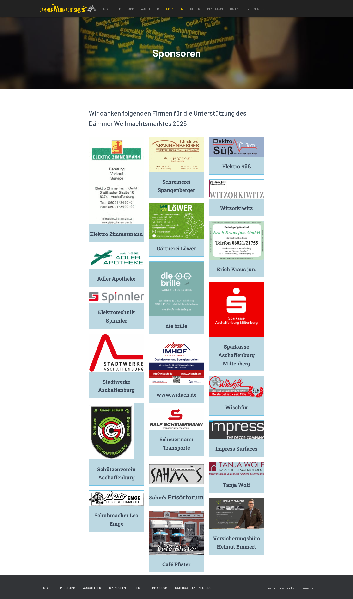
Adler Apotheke (116, 278)
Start (107, 8)
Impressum (215, 8)
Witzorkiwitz (236, 208)
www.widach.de (176, 394)
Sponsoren (174, 8)
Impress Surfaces (236, 448)
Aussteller (150, 8)
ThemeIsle (306, 588)
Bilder (195, 8)
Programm (126, 8)
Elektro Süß (236, 166)
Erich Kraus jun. (236, 269)
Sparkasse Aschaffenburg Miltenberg (236, 355)
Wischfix (236, 407)
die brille (176, 325)
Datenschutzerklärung (248, 8)
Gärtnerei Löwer (176, 248)
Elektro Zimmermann (116, 233)
